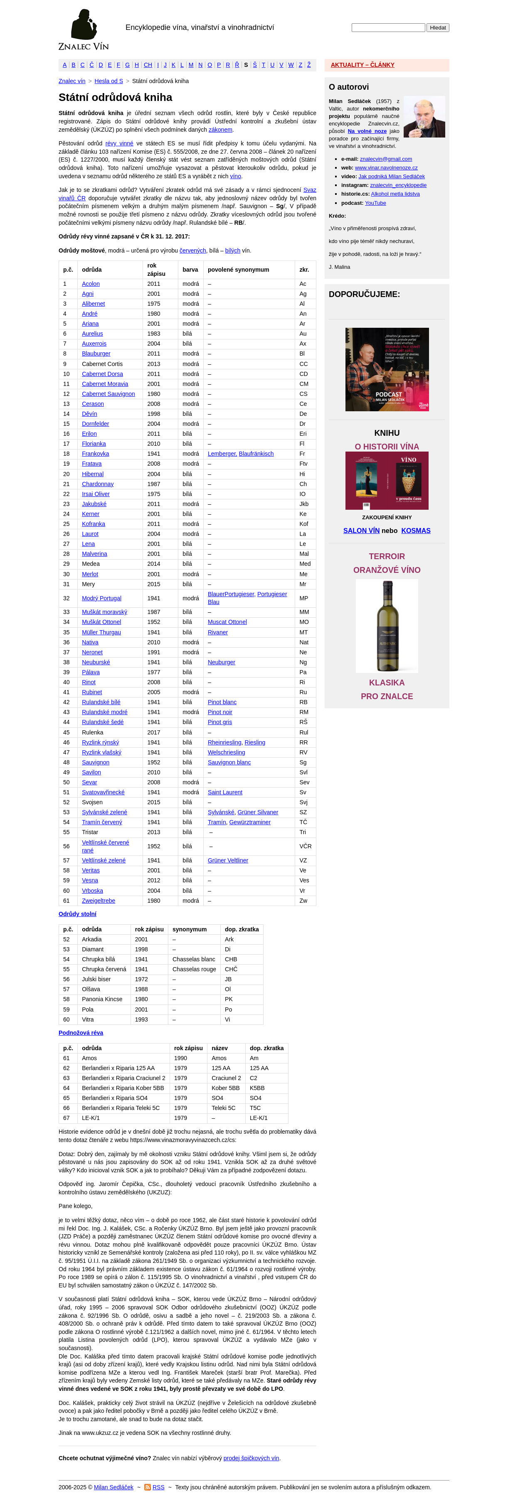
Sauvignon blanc (229, 762)
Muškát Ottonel (101, 622)
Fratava (91, 463)
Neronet (92, 652)
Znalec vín (84, 29)
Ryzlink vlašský (101, 752)
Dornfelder (95, 423)
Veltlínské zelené (104, 860)
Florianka (94, 443)
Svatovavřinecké (103, 792)
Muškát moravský (104, 612)
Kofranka (93, 524)
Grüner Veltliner (228, 860)
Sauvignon (95, 762)
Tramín (217, 822)
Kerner (90, 514)
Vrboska (92, 890)
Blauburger (96, 353)
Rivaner (218, 632)
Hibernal (93, 474)
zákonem (220, 129)
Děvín (89, 413)
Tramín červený (102, 822)
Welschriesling (226, 752)
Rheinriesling (225, 742)
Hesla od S (109, 81)
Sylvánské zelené (104, 812)
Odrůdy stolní (77, 914)
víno (235, 176)
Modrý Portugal (101, 598)
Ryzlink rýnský (100, 742)
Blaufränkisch (256, 453)
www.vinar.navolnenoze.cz (386, 168)
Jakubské (94, 504)
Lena (88, 543)
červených (193, 250)
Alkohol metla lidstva (395, 194)
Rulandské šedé (102, 722)
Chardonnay (97, 484)
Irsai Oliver (96, 494)
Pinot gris (220, 722)
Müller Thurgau (101, 632)
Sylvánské (221, 812)
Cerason (93, 403)
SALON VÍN (361, 530)
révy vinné (119, 143)
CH (148, 64)
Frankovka (95, 453)
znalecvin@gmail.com (386, 159)
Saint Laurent (225, 792)
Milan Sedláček (113, 1487)
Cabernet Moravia (105, 384)
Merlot (90, 574)
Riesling (255, 742)
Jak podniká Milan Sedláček (392, 176)
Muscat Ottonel (227, 622)
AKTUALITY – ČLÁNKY (363, 64)
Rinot (89, 682)
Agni (88, 293)
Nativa (90, 642)
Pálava (91, 672)
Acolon (91, 283)
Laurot (90, 533)
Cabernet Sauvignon (108, 393)
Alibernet (93, 303)
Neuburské (96, 662)
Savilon (91, 772)
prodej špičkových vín (251, 1458)
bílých (233, 250)
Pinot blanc (222, 702)
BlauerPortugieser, (232, 594)
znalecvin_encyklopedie (398, 185)
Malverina (94, 553)
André (89, 313)
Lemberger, (222, 453)
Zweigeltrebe (98, 900)
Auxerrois (94, 343)
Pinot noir (220, 712)
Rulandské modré (105, 712)
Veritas (91, 870)
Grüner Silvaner (257, 812)
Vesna (90, 880)
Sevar (89, 782)
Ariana (90, 323)
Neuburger (221, 662)
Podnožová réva (81, 1032)
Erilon (89, 433)
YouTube (375, 203)
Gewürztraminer (250, 822)
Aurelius (92, 333)
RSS (159, 1487)
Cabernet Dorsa (102, 374)
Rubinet (92, 692)
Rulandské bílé (101, 702)
